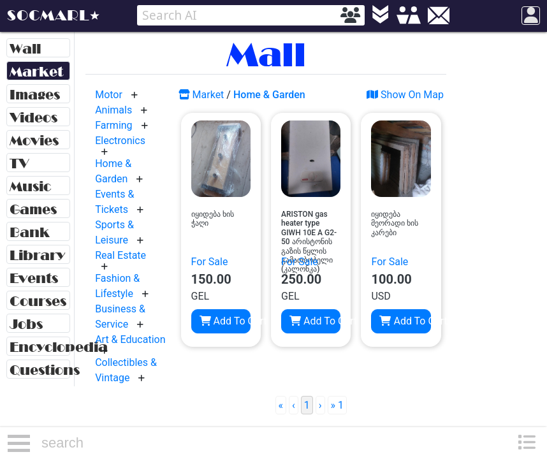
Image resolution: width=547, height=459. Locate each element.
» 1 (337, 405)
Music (30, 186)
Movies (34, 140)
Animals (113, 110)
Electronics (120, 141)
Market (36, 71)
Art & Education (130, 339)
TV (19, 163)
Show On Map (405, 95)
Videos (33, 117)
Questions (40, 370)
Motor (108, 95)
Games (33, 209)
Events (34, 278)
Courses (38, 301)
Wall (25, 48)
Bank (30, 232)
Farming (113, 125)
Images (35, 94)
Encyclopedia (40, 347)
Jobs (26, 324)
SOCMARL (48, 15)
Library (37, 255)
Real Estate (120, 255)
